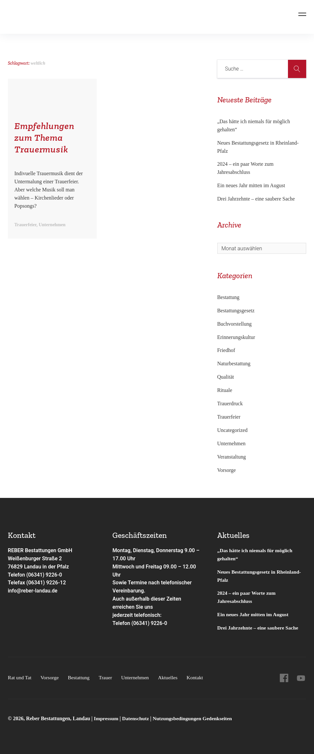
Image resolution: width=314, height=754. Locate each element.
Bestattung (228, 297)
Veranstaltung (231, 457)
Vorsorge (226, 470)
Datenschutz (136, 718)
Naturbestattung (233, 363)
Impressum (107, 718)
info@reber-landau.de (33, 591)
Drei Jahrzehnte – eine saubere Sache (256, 199)
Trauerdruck (230, 403)
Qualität (225, 377)
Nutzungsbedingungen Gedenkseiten (194, 718)
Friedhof (226, 350)
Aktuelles (170, 677)
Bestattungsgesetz (236, 310)
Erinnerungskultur (236, 337)
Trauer (107, 677)
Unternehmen (231, 443)
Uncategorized (232, 430)
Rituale (224, 390)
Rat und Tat (20, 677)
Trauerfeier (228, 417)
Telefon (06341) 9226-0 (36, 575)
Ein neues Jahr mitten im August (251, 185)
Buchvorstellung (234, 324)
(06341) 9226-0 (149, 623)
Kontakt (198, 677)
